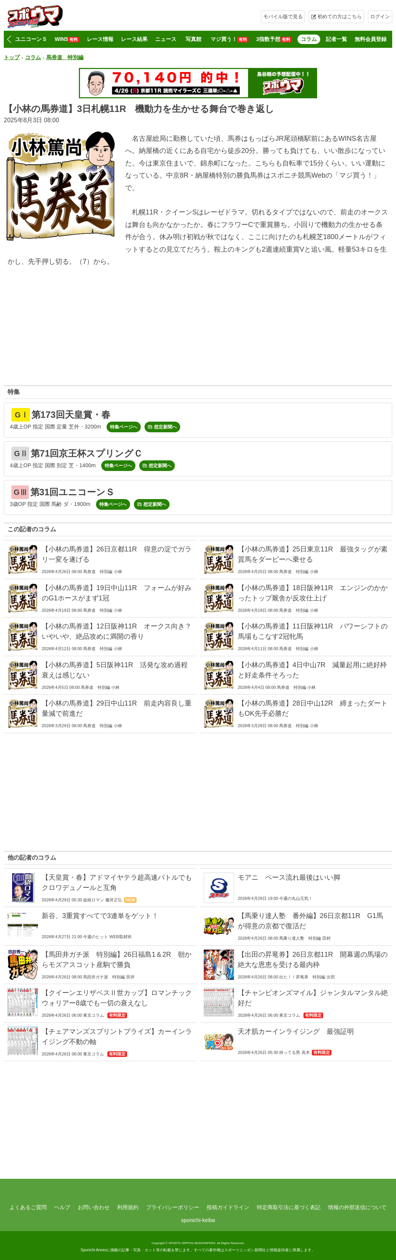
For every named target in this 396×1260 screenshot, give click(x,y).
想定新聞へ (165, 427)
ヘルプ (62, 1207)
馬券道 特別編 (64, 57)
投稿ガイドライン (228, 1207)
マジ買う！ (229, 39)
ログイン (380, 16)
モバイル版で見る (283, 16)
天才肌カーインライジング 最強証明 (296, 1031)
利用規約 (127, 1207)
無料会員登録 (371, 39)
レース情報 (100, 39)
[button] (9, 39)
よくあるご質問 (28, 1207)
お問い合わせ (94, 1207)
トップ (12, 57)
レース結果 (134, 39)
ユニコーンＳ (31, 39)
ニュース (165, 39)
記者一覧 (336, 39)
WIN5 (67, 39)
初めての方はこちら (339, 16)
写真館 (193, 39)
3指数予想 (274, 39)
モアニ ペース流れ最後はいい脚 (289, 877)
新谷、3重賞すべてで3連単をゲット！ (100, 916)
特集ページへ (123, 427)
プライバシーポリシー (172, 1207)
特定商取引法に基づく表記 (289, 1207)
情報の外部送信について (357, 1207)
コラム (309, 39)
